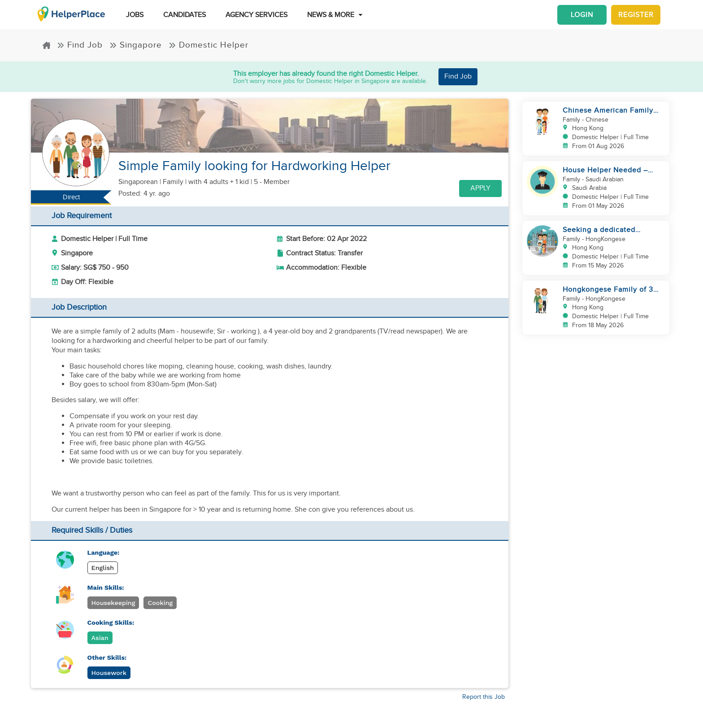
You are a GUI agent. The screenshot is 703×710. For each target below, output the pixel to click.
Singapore (135, 45)
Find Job (80, 45)
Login (582, 14)
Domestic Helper (208, 45)
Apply (480, 188)
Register (636, 14)
